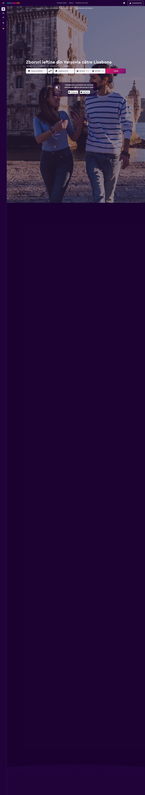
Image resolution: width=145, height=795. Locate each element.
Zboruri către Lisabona (67, 8)
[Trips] (3, 23)
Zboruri (28, 8)
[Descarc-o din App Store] (85, 92)
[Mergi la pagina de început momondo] (13, 3)
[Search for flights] (3, 9)
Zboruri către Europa (37, 8)
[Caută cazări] (3, 13)
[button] (3, 3)
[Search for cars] (3, 17)
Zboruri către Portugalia (52, 8)
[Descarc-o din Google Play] (73, 92)
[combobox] (31, 66)
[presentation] (85, 92)
